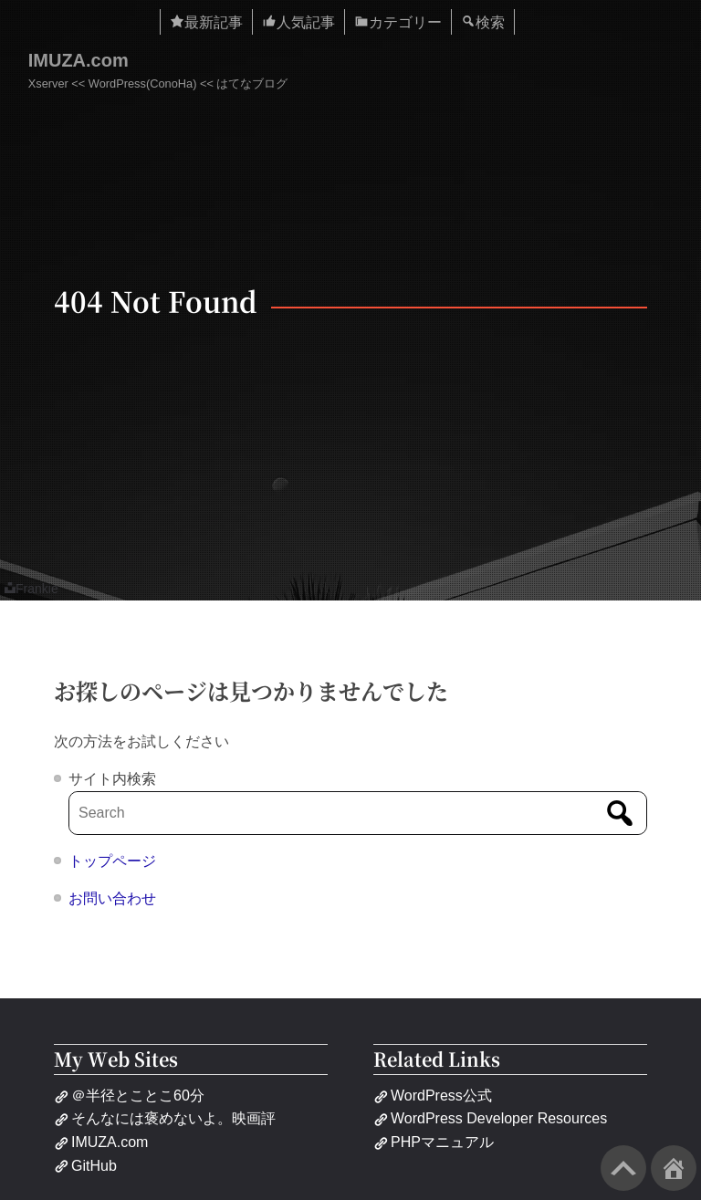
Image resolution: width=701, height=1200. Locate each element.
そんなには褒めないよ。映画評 (165, 1118)
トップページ (112, 861)
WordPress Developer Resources (490, 1118)
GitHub (85, 1166)
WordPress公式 (432, 1095)
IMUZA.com (78, 60)
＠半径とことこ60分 (129, 1095)
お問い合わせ (112, 898)
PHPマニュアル (433, 1142)
